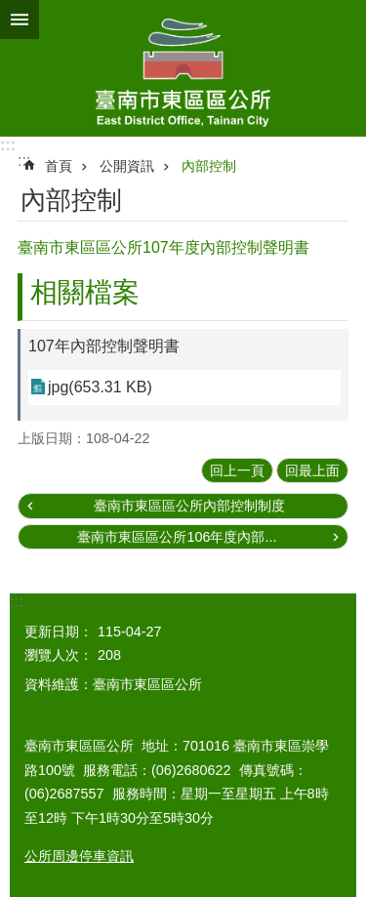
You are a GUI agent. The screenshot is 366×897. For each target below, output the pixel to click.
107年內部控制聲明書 (104, 346)
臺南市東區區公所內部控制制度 (189, 505)
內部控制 (209, 166)
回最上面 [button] (312, 470)
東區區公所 (183, 68)
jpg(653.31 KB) (100, 387)
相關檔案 (85, 292)
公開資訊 (127, 166)
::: (8, 145)
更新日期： (58, 631)
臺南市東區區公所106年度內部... (176, 537)
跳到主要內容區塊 (10, 10)
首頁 (58, 166)
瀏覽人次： (58, 655)
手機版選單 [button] (19, 19)
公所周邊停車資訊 (79, 856)
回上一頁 (237, 470)
